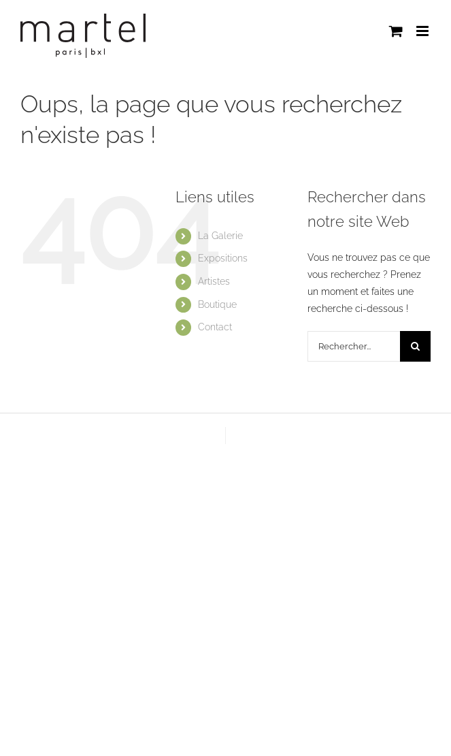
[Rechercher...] (353, 346)
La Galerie (220, 235)
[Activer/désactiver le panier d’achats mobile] (396, 31)
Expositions (223, 258)
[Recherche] (415, 346)
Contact (215, 326)
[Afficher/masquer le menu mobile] (423, 31)
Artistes (214, 281)
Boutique (217, 304)
